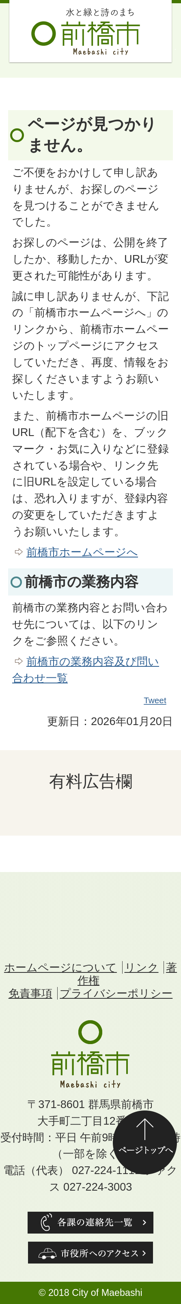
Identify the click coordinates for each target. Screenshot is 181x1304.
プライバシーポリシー (116, 993)
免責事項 (30, 993)
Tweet (155, 701)
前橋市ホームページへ (82, 552)
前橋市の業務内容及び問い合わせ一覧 (85, 669)
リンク (142, 967)
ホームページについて (60, 967)
